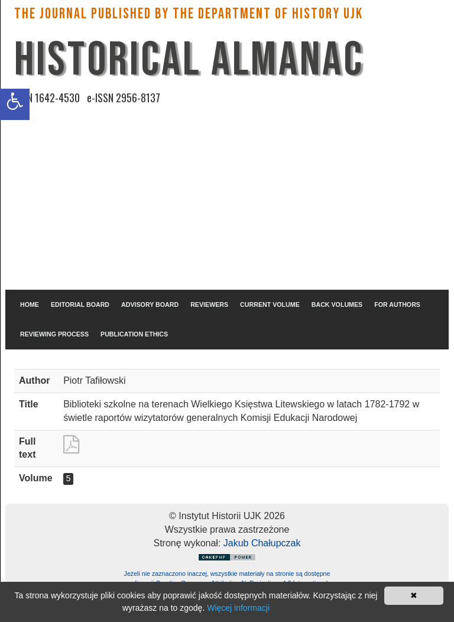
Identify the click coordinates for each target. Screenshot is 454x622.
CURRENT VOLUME (270, 304)
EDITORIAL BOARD (80, 304)
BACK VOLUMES (337, 304)
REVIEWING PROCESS (54, 334)
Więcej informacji (238, 608)
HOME (29, 304)
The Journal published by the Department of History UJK (188, 14)
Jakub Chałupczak (262, 543)
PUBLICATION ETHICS (134, 334)
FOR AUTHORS (397, 304)
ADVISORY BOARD (150, 304)
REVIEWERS (209, 304)
